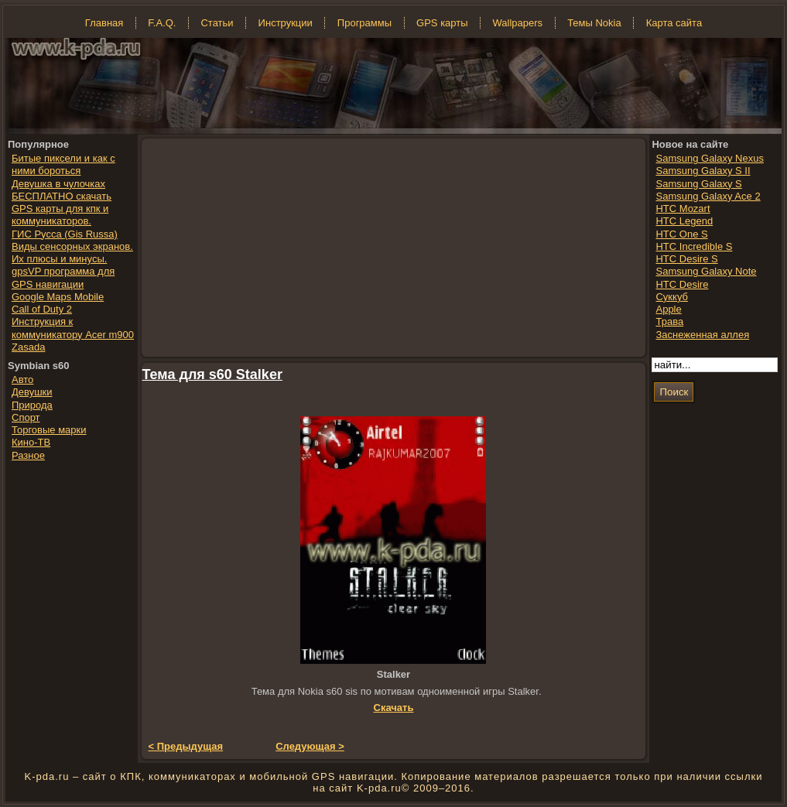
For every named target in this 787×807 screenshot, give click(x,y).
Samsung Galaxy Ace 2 (707, 196)
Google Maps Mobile (58, 297)
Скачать (394, 707)
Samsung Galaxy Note (705, 271)
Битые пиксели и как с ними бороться (63, 164)
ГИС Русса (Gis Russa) (65, 234)
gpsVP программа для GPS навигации (63, 277)
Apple (668, 309)
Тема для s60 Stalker (212, 374)
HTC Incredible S (693, 246)
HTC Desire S (686, 259)
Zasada (28, 347)
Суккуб (671, 297)
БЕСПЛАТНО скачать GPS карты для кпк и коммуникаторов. (61, 208)
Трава (669, 321)
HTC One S (681, 234)
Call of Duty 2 (42, 309)
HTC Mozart (682, 208)
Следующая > (309, 746)
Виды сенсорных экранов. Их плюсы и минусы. (72, 253)
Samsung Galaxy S (698, 184)
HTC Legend (684, 221)
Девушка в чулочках (58, 184)
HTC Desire (681, 284)
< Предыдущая (186, 746)
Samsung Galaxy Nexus (709, 158)
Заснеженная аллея (702, 334)
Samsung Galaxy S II (702, 170)
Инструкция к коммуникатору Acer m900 (73, 328)
